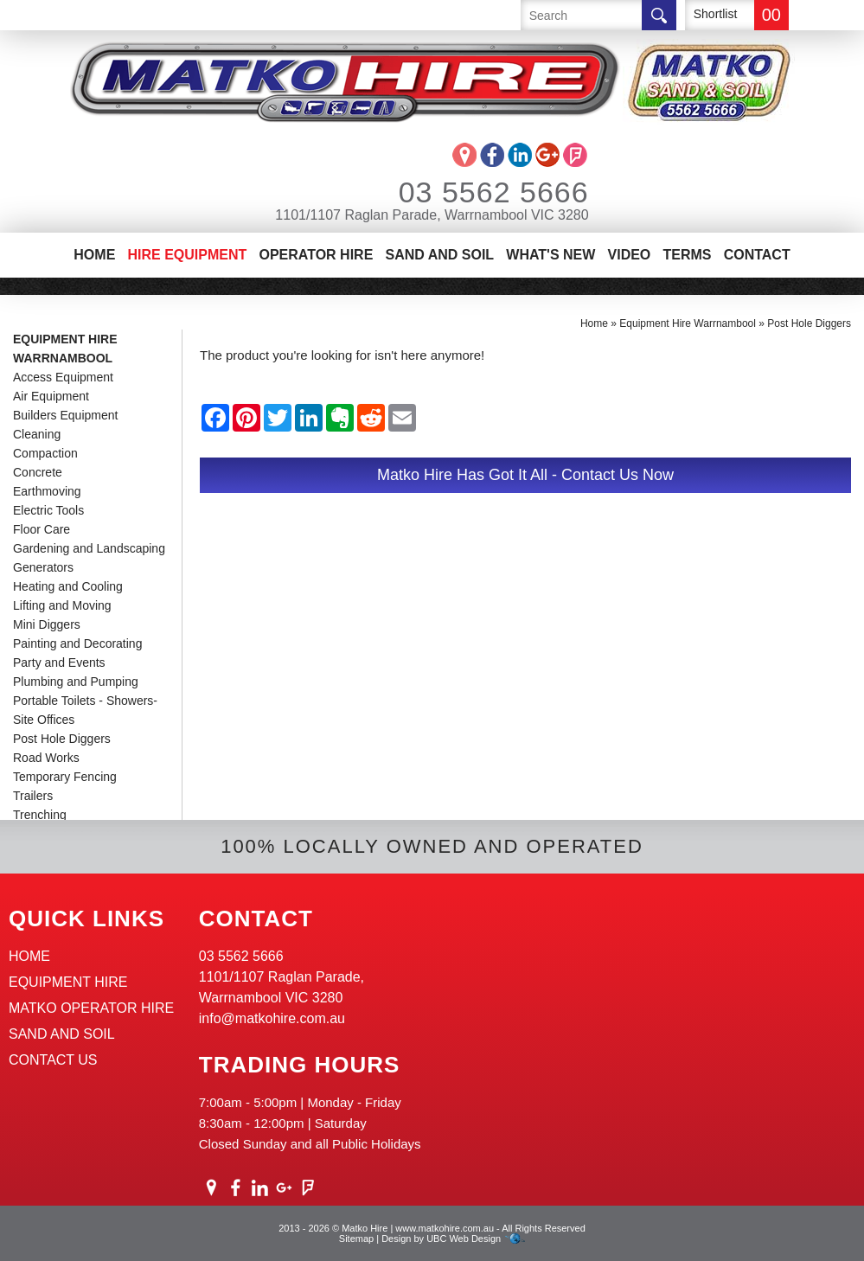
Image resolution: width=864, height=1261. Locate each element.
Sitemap (356, 1238)
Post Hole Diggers (62, 739)
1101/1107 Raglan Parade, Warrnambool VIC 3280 (431, 215)
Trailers (33, 796)
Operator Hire (316, 254)
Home (94, 254)
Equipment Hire (68, 982)
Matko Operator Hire (91, 1008)
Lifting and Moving (62, 605)
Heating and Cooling (68, 586)
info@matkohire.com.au (272, 1018)
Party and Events (59, 662)
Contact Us (53, 1060)
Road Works (46, 758)
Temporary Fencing (65, 777)
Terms (686, 254)
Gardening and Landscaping (89, 548)
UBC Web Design (463, 1238)
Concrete (37, 472)
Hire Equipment (186, 254)
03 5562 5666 (470, 192)
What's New (550, 254)
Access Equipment (63, 377)
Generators (43, 567)
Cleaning (37, 434)
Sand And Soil (439, 254)
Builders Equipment (65, 415)
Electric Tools (48, 510)
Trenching (40, 815)
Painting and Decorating (77, 643)
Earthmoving (47, 491)
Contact (757, 254)
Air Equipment (51, 396)
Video (629, 254)
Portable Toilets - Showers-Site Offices (85, 710)
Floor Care (41, 529)
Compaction (45, 453)
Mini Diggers (46, 624)
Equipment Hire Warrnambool (65, 348)
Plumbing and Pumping (75, 681)
